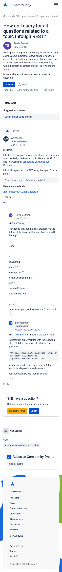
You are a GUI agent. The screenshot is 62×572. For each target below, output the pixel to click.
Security (14, 556)
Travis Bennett (21, 43)
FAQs (12, 503)
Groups (21, 16)
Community (22, 4)
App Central (52, 16)
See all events (16, 463)
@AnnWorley (17, 223)
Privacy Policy (16, 546)
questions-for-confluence (16, 445)
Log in (8, 116)
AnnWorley (16, 138)
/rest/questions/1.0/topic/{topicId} (21, 191)
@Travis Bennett (19, 334)
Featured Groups (35, 16)
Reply (6, 384)
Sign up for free (17, 411)
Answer (9, 84)
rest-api (36, 445)
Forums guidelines (18, 508)
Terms (13, 551)
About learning (16, 519)
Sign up (18, 116)
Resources (15, 524)
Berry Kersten (22, 322)
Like (11, 314)
